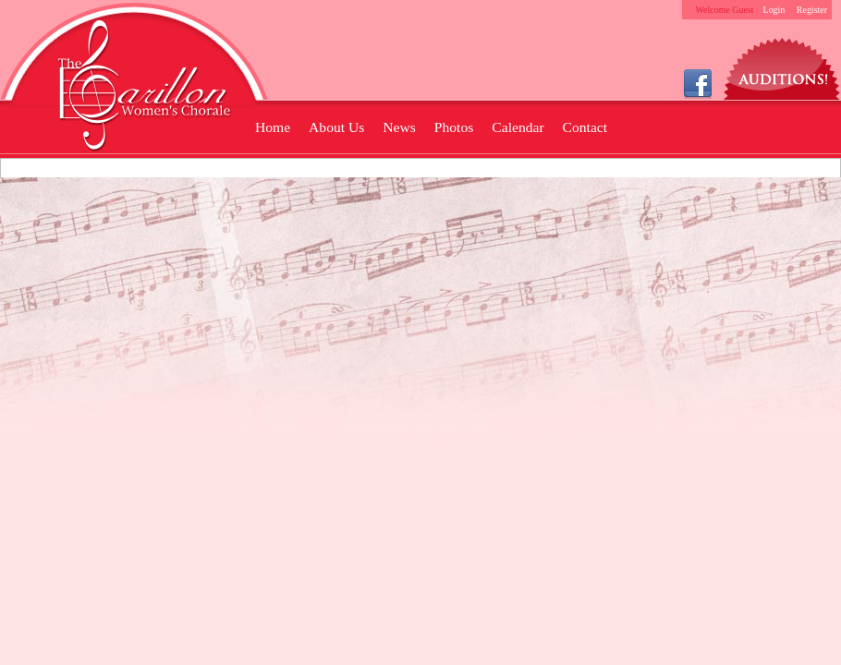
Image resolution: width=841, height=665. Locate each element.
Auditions (782, 64)
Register (812, 10)
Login (774, 10)
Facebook (698, 82)
